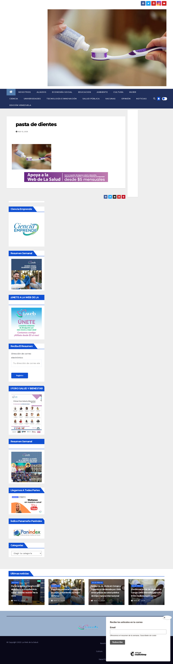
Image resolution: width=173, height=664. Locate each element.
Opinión (126, 98)
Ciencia (13, 98)
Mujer (132, 92)
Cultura (118, 92)
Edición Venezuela (20, 105)
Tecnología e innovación (62, 98)
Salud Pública (91, 98)
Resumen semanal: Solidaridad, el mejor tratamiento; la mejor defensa (66, 592)
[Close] (167, 618)
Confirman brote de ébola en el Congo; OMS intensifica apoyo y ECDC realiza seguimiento (146, 592)
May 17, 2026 (19, 601)
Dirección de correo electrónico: (26, 359)
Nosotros (24, 92)
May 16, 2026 (139, 601)
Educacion (84, 92)
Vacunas (110, 98)
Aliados (41, 92)
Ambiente (102, 92)
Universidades (32, 98)
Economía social (62, 92)
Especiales (56, 586)
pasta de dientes (36, 124)
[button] (154, 98)
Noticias (141, 98)
